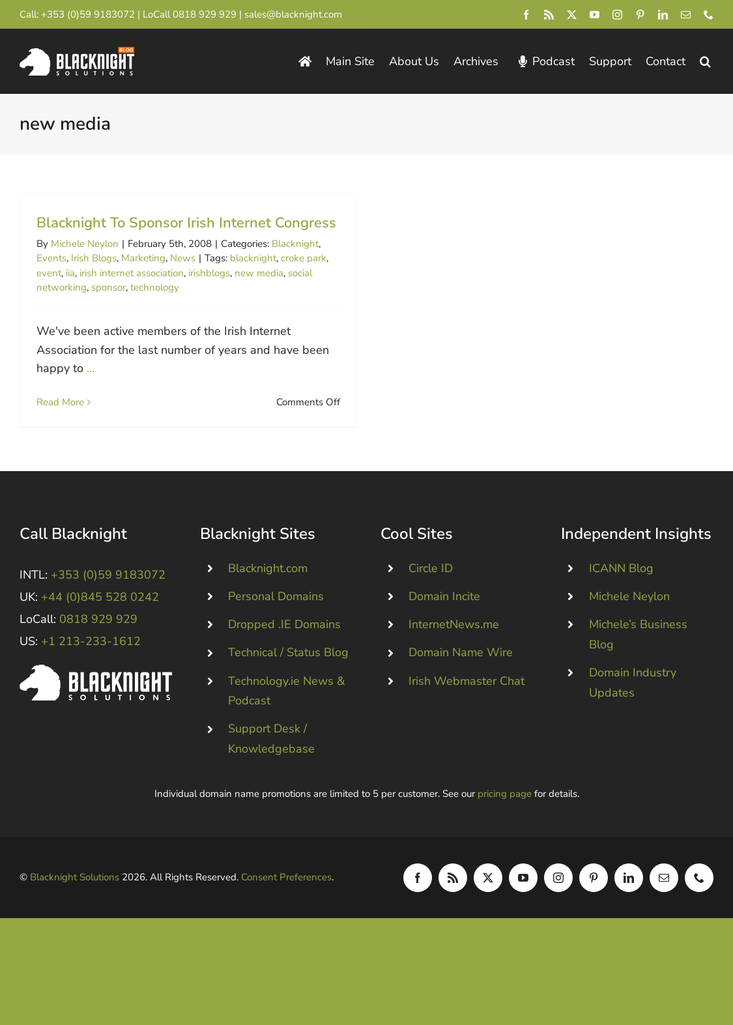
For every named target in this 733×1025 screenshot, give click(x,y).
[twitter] (572, 15)
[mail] (686, 15)
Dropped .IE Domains (284, 646)
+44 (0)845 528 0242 (100, 619)
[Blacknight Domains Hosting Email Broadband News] (77, 53)
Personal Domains (276, 618)
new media (259, 273)
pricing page (505, 815)
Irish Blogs (94, 258)
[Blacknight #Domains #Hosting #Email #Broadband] (96, 692)
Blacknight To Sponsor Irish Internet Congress (186, 223)
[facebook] (526, 15)
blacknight (253, 258)
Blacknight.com (268, 590)
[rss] (549, 15)
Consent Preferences (286, 899)
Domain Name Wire (461, 674)
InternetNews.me (454, 646)
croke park (303, 258)
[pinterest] (640, 15)
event (48, 273)
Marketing (143, 258)
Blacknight (295, 243)
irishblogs (209, 273)
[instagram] (617, 15)
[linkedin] (663, 15)
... (90, 368)
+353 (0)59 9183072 (88, 14)
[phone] (708, 15)
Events (51, 258)
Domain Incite (444, 618)
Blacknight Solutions (74, 899)
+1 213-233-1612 (91, 663)
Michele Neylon (85, 243)
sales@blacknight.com (293, 14)
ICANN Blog (621, 590)
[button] (705, 62)
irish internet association (131, 273)
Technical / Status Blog (288, 674)
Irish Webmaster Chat (467, 703)
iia (70, 273)
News (182, 258)
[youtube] (594, 15)
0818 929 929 (205, 14)
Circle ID (431, 590)
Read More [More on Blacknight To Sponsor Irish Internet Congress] (60, 402)
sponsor (108, 287)
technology (154, 287)
